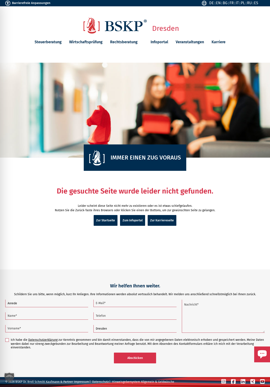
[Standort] (134, 329)
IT (237, 3)
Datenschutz (100, 382)
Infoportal (159, 42)
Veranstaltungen (190, 42)
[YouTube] (262, 381)
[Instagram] (223, 381)
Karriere (218, 42)
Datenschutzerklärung (43, 340)
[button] (141, 42)
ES (256, 3)
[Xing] (252, 381)
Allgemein (147, 382)
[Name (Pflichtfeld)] (46, 316)
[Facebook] (233, 381)
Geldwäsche (166, 382)
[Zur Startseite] (115, 25)
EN (218, 3)
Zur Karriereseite (162, 220)
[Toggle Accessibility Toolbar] (7, 3)
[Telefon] (134, 316)
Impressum (81, 382)
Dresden (165, 28)
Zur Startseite (105, 220)
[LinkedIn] (243, 381)
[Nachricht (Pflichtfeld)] (223, 316)
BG (225, 3)
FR (232, 3)
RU (249, 3)
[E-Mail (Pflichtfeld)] (134, 303)
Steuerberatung (48, 42)
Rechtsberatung (124, 42)
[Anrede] (46, 303)
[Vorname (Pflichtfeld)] (46, 328)
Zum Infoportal (133, 220)
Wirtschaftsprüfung (86, 42)
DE (211, 3)
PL (243, 3)
